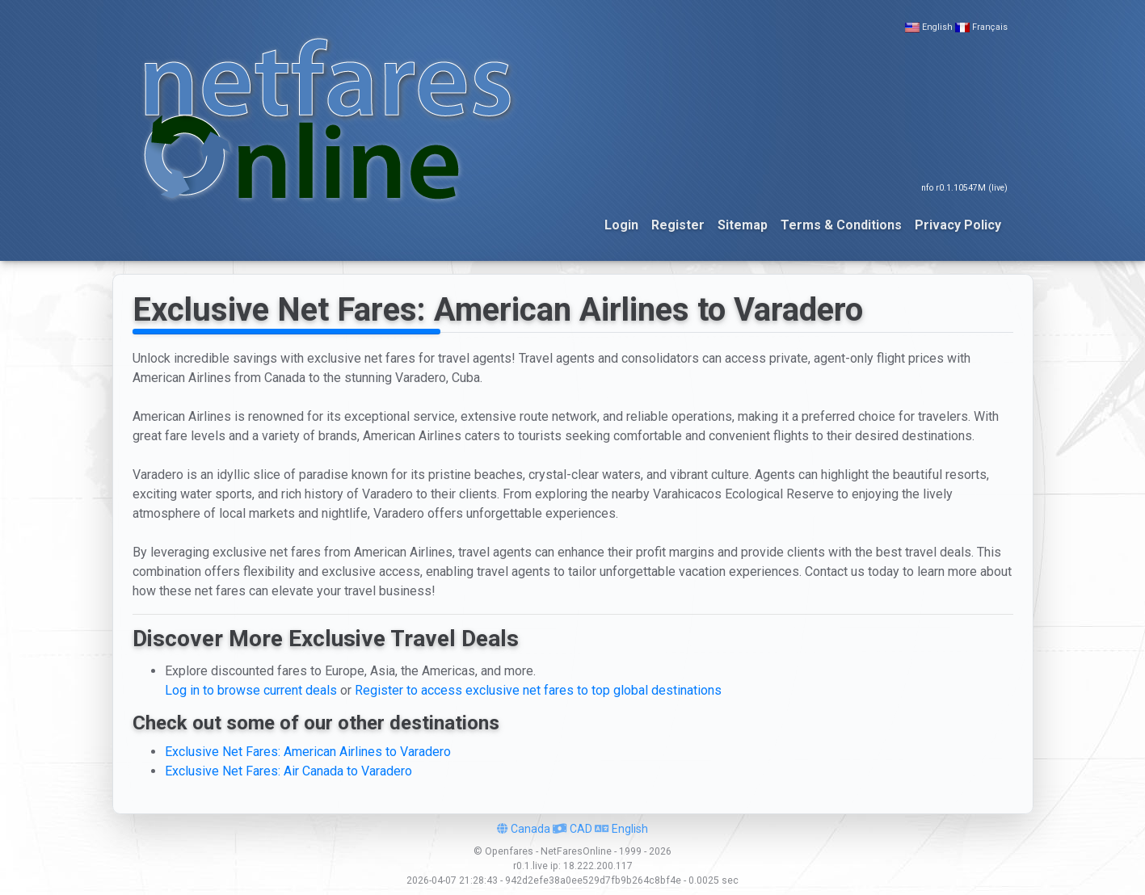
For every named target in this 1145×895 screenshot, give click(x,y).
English (937, 27)
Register (678, 225)
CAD (572, 828)
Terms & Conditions (841, 225)
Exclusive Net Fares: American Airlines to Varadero (308, 751)
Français (990, 27)
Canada (523, 828)
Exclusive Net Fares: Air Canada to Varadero (288, 771)
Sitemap (743, 225)
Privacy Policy (958, 225)
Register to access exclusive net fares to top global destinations (538, 690)
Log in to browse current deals (251, 690)
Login (621, 225)
